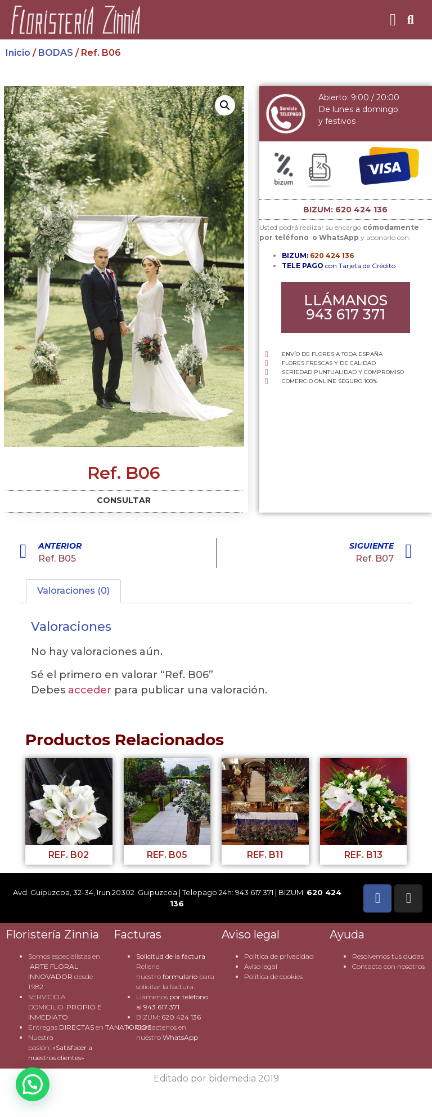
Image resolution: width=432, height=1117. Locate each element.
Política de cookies (273, 976)
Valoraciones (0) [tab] (73, 590)
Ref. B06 (123, 472)
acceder (89, 690)
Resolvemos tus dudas (388, 956)
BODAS (55, 52)
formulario (180, 976)
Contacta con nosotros (388, 966)
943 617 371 (161, 1007)
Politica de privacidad (279, 956)
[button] (393, 20)
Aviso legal (260, 966)
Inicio (18, 52)
